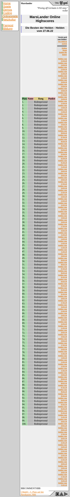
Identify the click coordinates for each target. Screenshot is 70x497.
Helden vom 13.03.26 (62, 242)
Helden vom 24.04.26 (62, 64)
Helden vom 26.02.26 (62, 306)
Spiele (7, 6)
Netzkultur (9, 19)
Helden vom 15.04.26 (62, 102)
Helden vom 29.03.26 (62, 174)
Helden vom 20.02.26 (62, 331)
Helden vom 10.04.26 (62, 123)
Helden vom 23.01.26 (62, 450)
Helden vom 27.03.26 (62, 183)
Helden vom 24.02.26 (62, 314)
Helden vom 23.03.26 (62, 200)
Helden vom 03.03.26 (62, 285)
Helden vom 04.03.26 (62, 280)
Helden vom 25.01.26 (62, 442)
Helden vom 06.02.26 (62, 391)
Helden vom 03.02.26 (62, 403)
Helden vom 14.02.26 (62, 357)
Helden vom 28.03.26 (62, 179)
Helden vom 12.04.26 (62, 115)
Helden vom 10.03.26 (62, 255)
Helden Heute (64, 49)
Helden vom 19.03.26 (62, 217)
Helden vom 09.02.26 (62, 378)
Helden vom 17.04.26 (62, 94)
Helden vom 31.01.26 (62, 416)
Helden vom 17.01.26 (62, 476)
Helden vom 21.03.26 (62, 208)
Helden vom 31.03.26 (62, 166)
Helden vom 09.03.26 (62, 259)
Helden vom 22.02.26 (62, 323)
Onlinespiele (10, 16)
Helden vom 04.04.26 (62, 149)
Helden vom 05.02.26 (62, 395)
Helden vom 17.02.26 (62, 344)
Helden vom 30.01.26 (62, 420)
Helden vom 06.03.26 (62, 272)
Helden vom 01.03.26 (62, 293)
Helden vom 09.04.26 (62, 128)
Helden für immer (63, 53)
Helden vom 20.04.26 (62, 81)
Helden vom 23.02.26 (62, 319)
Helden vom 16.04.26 (62, 98)
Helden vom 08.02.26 (62, 382)
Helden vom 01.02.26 (62, 412)
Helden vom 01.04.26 (62, 162)
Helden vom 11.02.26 (62, 369)
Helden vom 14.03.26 (62, 238)
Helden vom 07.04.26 (62, 136)
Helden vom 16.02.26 (62, 348)
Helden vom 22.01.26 (62, 454)
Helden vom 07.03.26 (62, 268)
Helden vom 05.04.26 (62, 145)
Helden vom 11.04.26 (62, 119)
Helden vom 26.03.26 (62, 187)
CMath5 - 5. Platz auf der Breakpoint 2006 (32, 493)
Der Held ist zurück (62, 43)
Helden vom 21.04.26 (62, 77)
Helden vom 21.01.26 (62, 459)
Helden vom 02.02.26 (62, 408)
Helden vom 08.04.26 (62, 132)
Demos (7, 9)
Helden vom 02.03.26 (62, 289)
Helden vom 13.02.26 (62, 361)
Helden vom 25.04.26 (62, 60)
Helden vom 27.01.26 (62, 433)
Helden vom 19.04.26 (62, 85)
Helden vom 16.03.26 (62, 230)
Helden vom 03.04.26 (62, 153)
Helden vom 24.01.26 (62, 446)
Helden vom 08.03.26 (62, 263)
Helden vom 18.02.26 (62, 340)
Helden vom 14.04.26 (62, 106)
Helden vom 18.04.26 (62, 90)
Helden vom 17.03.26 (62, 225)
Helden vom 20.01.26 (62, 463)
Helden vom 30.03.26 (62, 170)
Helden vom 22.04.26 (62, 73)
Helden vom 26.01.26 (62, 437)
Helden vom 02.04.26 (62, 157)
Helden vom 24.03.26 (62, 196)
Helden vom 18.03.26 (62, 221)
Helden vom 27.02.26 (62, 302)
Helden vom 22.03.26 (62, 204)
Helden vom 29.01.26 (62, 425)
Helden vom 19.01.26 (62, 467)
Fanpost (8, 25)
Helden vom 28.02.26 (62, 297)
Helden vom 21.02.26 (62, 327)
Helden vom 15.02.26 (62, 353)
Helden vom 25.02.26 (62, 310)
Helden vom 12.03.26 (62, 246)
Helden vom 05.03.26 (62, 276)
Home (7, 3)
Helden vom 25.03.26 (62, 191)
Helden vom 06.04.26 (62, 140)
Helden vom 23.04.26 (62, 68)
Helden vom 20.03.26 (62, 213)
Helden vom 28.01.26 (62, 429)
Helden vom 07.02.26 (62, 386)
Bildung (8, 28)
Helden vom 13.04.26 (62, 111)
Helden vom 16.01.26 (62, 480)
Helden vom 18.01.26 (62, 471)
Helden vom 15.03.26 (62, 234)
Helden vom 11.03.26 (62, 251)
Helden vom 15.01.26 (62, 484)
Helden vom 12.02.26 (62, 365)
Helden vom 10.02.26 (62, 374)
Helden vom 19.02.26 (62, 336)
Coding (7, 13)
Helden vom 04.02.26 (62, 399)
